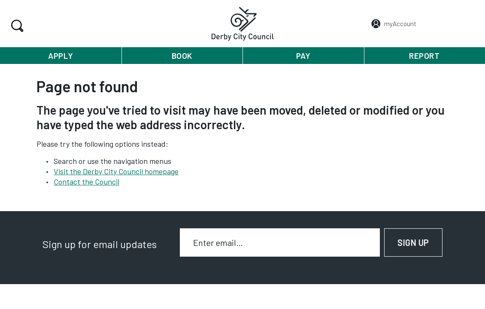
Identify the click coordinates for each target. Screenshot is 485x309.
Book (182, 56)
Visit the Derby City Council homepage (116, 171)
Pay (303, 56)
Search (16, 25)
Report (424, 56)
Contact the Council (86, 181)
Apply (60, 56)
